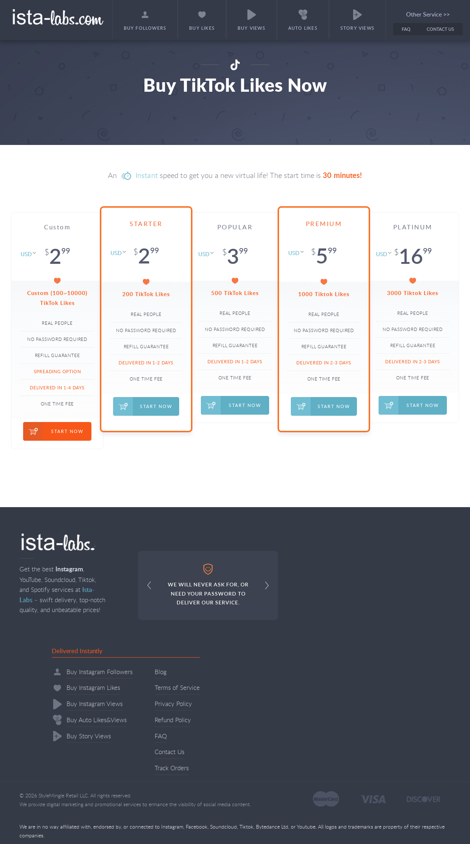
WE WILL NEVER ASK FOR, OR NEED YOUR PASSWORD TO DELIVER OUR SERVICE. (208, 585)
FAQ (406, 29)
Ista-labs (57, 17)
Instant (146, 175)
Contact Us (440, 29)
